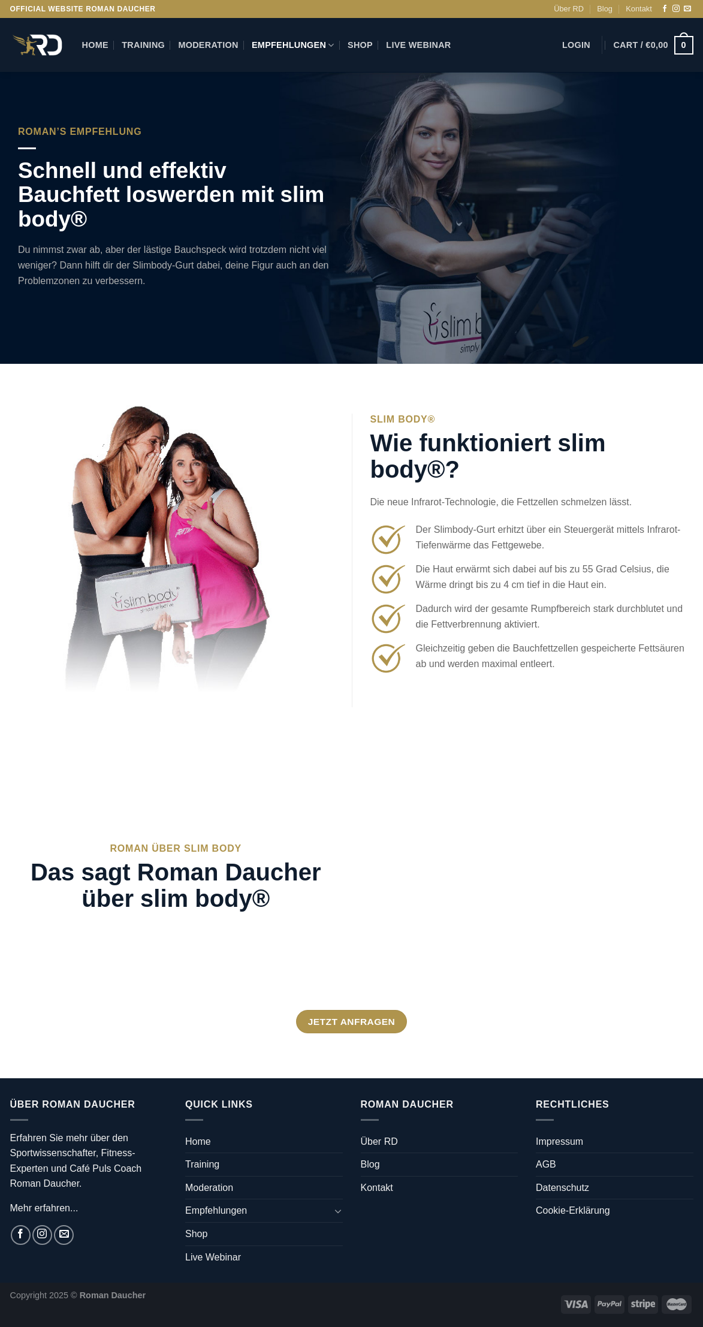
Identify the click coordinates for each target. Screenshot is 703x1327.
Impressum (559, 1141)
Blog (605, 8)
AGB (546, 1164)
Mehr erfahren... (44, 1208)
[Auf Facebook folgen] (664, 9)
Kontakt (638, 8)
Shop (360, 45)
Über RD (569, 8)
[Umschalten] (338, 1211)
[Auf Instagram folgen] (676, 9)
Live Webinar (418, 45)
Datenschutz (562, 1188)
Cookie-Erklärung (573, 1210)
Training (143, 45)
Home (95, 45)
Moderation (208, 45)
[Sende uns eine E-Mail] (687, 9)
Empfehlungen (293, 45)
